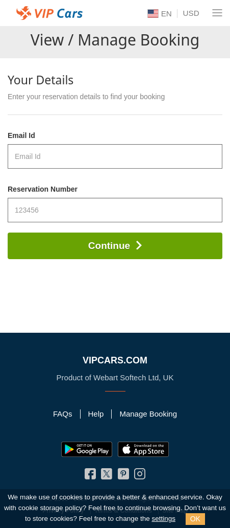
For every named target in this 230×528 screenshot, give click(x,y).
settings (163, 518)
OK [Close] (195, 519)
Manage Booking (148, 413)
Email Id (21, 135)
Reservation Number (43, 189)
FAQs (62, 413)
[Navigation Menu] (217, 12)
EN (159, 13)
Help (96, 413)
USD (191, 13)
